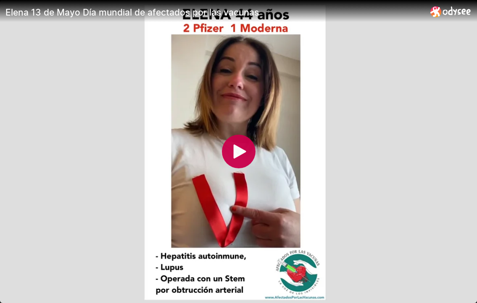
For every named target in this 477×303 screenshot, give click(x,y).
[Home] (450, 12)
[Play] (239, 151)
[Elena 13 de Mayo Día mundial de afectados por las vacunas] (215, 12)
